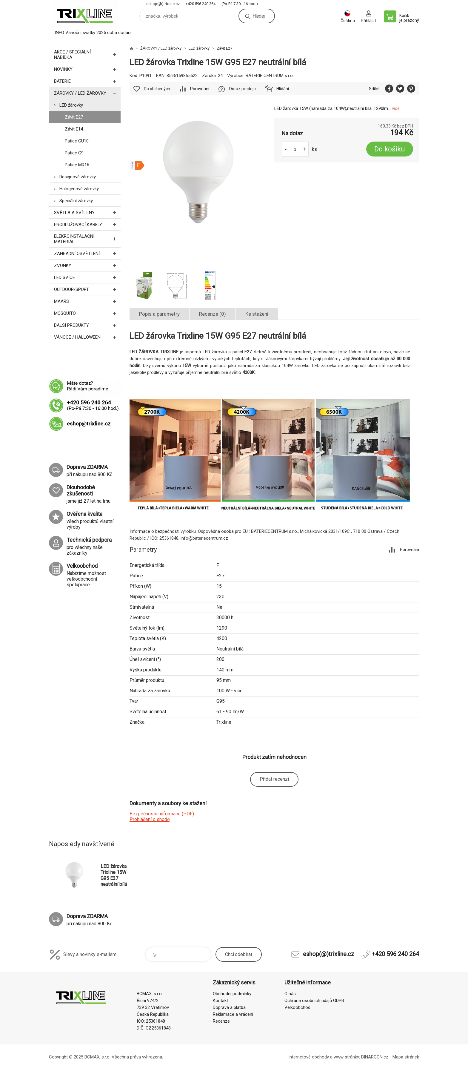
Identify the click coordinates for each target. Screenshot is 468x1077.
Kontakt (220, 1000)
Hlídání (282, 88)
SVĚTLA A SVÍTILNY (87, 212)
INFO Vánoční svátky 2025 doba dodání (93, 32)
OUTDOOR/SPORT (87, 289)
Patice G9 (74, 153)
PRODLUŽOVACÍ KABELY (87, 224)
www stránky (346, 1057)
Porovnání (199, 88)
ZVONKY (87, 265)
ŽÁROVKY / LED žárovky (87, 93)
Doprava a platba (229, 1007)
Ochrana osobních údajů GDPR (314, 1000)
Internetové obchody (308, 1057)
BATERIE (87, 81)
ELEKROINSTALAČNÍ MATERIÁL (87, 239)
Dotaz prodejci (242, 88)
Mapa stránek (405, 1057)
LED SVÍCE (87, 277)
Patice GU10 (77, 141)
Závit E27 (74, 117)
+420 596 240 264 (200, 3)
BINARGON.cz (374, 1057)
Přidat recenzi (274, 779)
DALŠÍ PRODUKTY (87, 325)
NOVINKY (87, 69)
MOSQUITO (87, 313)
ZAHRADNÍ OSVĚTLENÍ (87, 253)
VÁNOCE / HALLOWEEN (87, 337)
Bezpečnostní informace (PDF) (162, 814)
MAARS (87, 301)
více (396, 108)
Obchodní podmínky (232, 993)
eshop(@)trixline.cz (163, 3)
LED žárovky (71, 105)
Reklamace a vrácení (233, 1014)
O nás (290, 993)
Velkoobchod (297, 1007)
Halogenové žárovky (79, 188)
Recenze (221, 1021)
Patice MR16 (77, 165)
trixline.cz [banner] (85, 14)
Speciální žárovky (76, 200)
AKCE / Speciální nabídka (87, 54)
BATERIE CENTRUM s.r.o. (270, 75)
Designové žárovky (77, 177)
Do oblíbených (157, 88)
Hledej (258, 16)
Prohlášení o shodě (150, 819)
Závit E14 (74, 129)
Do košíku (389, 149)
